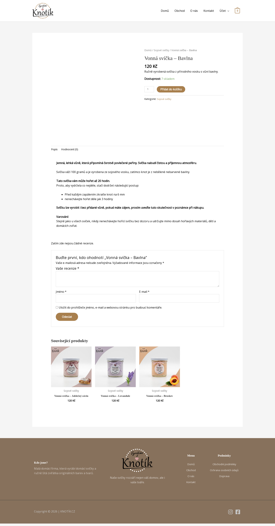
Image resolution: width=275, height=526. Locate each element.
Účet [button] (223, 11)
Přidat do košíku (171, 90)
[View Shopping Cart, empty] (237, 11)
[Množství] (149, 90)
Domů (165, 11)
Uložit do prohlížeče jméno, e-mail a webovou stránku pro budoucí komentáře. (110, 310)
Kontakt (208, 11)
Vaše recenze (67, 270)
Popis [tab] (54, 150)
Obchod (180, 11)
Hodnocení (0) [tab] (71, 150)
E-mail (144, 293)
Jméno (61, 293)
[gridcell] (137, 164)
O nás (194, 11)
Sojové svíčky (161, 51)
